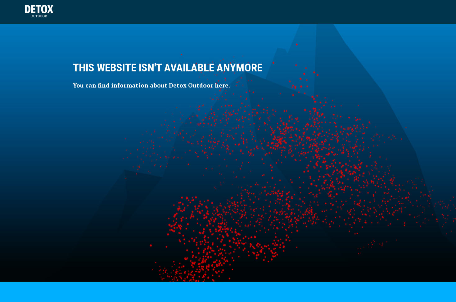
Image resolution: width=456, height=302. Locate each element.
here (221, 85)
